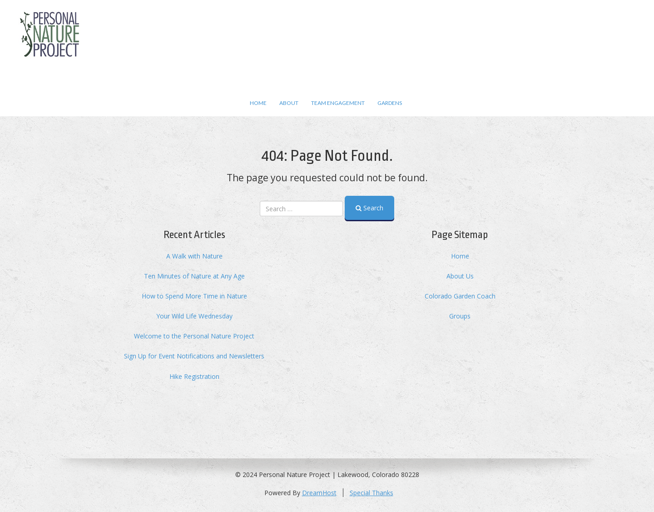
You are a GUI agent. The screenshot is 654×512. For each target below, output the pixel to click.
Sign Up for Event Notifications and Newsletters (194, 356)
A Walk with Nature (194, 256)
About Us (460, 276)
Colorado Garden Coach (460, 296)
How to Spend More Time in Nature (194, 296)
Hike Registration (194, 376)
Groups (460, 316)
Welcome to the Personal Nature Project (194, 336)
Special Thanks (371, 492)
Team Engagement (338, 102)
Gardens (389, 102)
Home (258, 102)
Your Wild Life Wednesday (194, 316)
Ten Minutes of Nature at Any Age (194, 276)
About (288, 102)
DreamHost (319, 492)
